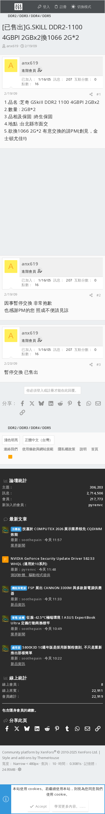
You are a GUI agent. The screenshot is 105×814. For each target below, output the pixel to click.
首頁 (94, 449)
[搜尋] (98, 7)
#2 (98, 295)
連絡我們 (11, 449)
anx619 (12, 45)
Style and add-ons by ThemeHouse (30, 757)
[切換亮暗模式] (81, 7)
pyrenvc (95, 504)
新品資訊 (18, 604)
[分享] (91, 94)
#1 (98, 94)
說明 (83, 449)
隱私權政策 (66, 449)
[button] (7, 6)
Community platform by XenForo (50, 752)
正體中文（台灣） (39, 440)
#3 (98, 364)
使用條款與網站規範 (37, 449)
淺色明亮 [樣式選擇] (11, 440)
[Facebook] (4, 776)
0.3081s (76, 763)
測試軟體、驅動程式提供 (30, 575)
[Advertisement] (52, 202)
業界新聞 (18, 545)
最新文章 (18, 519)
